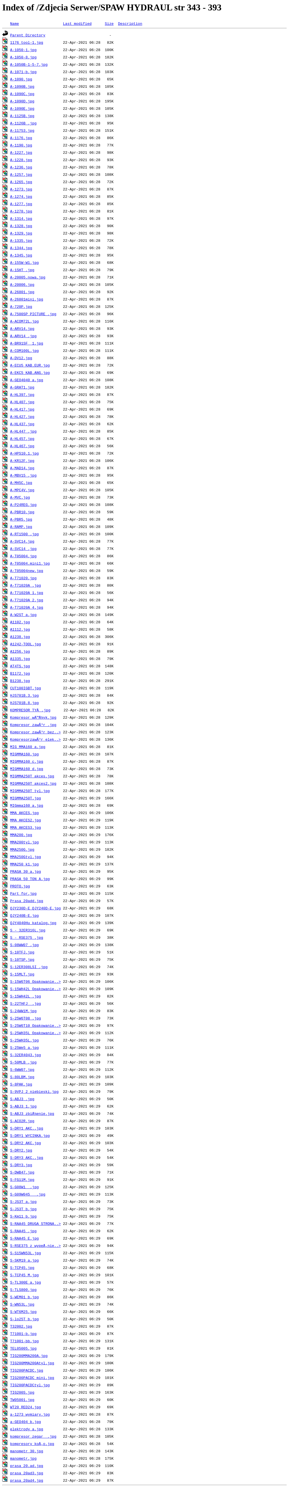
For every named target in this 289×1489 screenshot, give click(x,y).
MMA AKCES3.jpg (25, 827)
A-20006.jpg (22, 284)
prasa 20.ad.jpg (26, 1465)
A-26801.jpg (22, 291)
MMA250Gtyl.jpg (25, 856)
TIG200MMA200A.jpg (29, 1355)
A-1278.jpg (21, 211)
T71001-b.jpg (23, 1333)
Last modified (77, 23)
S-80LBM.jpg (22, 1076)
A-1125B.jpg (22, 115)
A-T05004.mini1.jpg (30, 563)
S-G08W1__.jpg (24, 1186)
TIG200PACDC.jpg (26, 1370)
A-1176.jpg (21, 137)
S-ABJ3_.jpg (22, 1098)
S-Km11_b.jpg (23, 1216)
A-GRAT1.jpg (22, 387)
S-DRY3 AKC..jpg (26, 1157)
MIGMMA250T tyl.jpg (30, 790)
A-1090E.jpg (22, 108)
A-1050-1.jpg (23, 49)
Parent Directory (27, 35)
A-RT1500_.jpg (24, 533)
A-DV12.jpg (21, 357)
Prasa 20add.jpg (26, 900)
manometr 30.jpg (26, 1450)
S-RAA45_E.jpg (24, 1238)
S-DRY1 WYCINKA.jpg (30, 1135)
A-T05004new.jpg (26, 570)
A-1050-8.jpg (23, 57)
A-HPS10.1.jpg (24, 453)
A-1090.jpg (21, 79)
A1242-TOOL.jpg (25, 643)
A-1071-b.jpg (23, 71)
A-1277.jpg (21, 203)
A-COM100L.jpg (24, 350)
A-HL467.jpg (22, 445)
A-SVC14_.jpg (23, 548)
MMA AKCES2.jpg (25, 820)
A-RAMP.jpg (21, 526)
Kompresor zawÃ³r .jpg (33, 724)
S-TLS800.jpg (23, 1289)
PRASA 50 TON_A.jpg (30, 878)
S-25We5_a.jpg (24, 1047)
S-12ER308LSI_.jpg (29, 966)
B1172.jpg (20, 673)
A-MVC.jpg (20, 497)
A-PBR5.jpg (21, 519)
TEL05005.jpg (23, 1348)
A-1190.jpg (21, 145)
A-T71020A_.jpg (25, 585)
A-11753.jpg (22, 130)
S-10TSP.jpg (22, 959)
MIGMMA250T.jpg (25, 798)
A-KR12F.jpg (22, 460)
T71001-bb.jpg (24, 1340)
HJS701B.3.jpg (24, 695)
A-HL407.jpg (22, 401)
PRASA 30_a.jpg (25, 871)
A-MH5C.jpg (21, 482)
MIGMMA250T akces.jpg (32, 776)
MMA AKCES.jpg (24, 812)
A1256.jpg (20, 651)
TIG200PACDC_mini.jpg (32, 1377)
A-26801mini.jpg (26, 299)
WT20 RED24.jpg (25, 1406)
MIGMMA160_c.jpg (26, 761)
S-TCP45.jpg (22, 1267)
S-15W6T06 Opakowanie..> (35, 981)
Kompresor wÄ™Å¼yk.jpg (33, 717)
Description (130, 23)
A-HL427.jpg (22, 416)
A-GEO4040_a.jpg (26, 379)
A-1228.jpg (21, 159)
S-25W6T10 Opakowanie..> (35, 1025)
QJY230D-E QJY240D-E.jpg (35, 908)
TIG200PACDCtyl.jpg (30, 1384)
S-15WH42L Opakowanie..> (35, 988)
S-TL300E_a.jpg (25, 1282)
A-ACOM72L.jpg (24, 321)
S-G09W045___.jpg (27, 1194)
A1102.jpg (20, 621)
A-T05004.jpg (23, 555)
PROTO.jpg (20, 886)
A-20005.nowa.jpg (27, 277)
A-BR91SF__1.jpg (26, 343)
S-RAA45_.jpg (23, 1230)
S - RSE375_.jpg (26, 937)
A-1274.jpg (21, 196)
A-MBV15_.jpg (23, 475)
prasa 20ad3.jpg (26, 1472)
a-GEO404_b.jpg (25, 1421)
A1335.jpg (20, 658)
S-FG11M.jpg (22, 1179)
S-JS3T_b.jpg (23, 1208)
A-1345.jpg (21, 255)
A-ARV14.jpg (22, 328)
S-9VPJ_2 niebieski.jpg (34, 1091)
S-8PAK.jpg (21, 1084)
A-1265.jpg (21, 181)
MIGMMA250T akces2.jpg (33, 783)
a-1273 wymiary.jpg (30, 1414)
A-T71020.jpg (23, 577)
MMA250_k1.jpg (24, 864)
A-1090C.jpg (22, 93)
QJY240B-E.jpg (24, 915)
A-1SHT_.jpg (22, 269)
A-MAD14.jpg (22, 467)
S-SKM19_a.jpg (24, 1260)
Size (109, 23)
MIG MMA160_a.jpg (27, 746)
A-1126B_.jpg (23, 123)
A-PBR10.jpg (22, 511)
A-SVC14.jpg (22, 541)
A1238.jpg (20, 636)
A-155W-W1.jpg (24, 262)
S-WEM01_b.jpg (24, 1296)
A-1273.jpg (21, 189)
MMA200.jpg (21, 834)
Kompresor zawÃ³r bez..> (35, 731)
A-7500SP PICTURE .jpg (33, 313)
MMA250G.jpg (22, 849)
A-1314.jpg (21, 218)
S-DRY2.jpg (21, 1150)
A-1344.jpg (21, 247)
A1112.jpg (20, 629)
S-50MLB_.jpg (23, 1062)
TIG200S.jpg (22, 1392)
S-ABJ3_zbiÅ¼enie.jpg (32, 1113)
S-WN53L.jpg (22, 1304)
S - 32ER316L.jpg (27, 930)
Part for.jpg (23, 893)
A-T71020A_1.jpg (26, 592)
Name (14, 23)
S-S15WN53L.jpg (25, 1252)
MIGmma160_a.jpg (26, 805)
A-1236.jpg (21, 167)
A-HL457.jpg (22, 438)
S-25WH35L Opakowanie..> (35, 1032)
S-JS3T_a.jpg (23, 1201)
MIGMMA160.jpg (24, 753)
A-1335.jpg (21, 240)
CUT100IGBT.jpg (25, 687)
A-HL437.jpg (22, 423)
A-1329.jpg (21, 233)
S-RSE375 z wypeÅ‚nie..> (35, 1245)
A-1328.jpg (21, 225)
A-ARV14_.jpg (23, 335)
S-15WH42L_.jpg (25, 996)
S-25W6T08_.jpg (25, 1018)
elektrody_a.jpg (26, 1428)
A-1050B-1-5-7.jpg (29, 64)
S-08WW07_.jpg (24, 944)
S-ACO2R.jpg (22, 1120)
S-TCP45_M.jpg (24, 1274)
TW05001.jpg (22, 1399)
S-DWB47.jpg (22, 1172)
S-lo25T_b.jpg (24, 1318)
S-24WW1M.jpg (23, 1010)
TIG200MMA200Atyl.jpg (32, 1362)
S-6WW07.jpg (22, 1069)
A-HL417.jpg (22, 409)
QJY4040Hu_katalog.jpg (33, 922)
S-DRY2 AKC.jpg (25, 1142)
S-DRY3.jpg (21, 1164)
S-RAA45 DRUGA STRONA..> (35, 1223)
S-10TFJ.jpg (22, 952)
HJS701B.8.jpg (24, 702)
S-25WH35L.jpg (24, 1040)
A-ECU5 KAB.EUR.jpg (30, 365)
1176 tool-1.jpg (26, 42)
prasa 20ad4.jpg (26, 1480)
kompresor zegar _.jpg (33, 1436)
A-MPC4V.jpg (22, 489)
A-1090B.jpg (22, 86)
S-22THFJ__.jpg (25, 1003)
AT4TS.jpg (20, 665)
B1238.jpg (20, 680)
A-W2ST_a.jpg (23, 614)
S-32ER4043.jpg (25, 1054)
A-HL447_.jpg (23, 431)
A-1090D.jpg (22, 101)
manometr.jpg (23, 1458)
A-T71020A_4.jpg (26, 607)
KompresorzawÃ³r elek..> (35, 739)
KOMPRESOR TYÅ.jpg (30, 709)
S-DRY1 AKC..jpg (26, 1128)
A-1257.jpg (21, 174)
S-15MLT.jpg (22, 974)
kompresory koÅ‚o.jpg (32, 1443)
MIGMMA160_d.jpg (26, 768)
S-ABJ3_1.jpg (23, 1106)
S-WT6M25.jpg (23, 1311)
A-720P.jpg (21, 306)
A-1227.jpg (21, 152)
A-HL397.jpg (22, 394)
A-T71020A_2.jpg (26, 599)
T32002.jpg (21, 1326)
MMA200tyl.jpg (24, 842)
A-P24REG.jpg (23, 504)
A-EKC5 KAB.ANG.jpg (30, 372)
